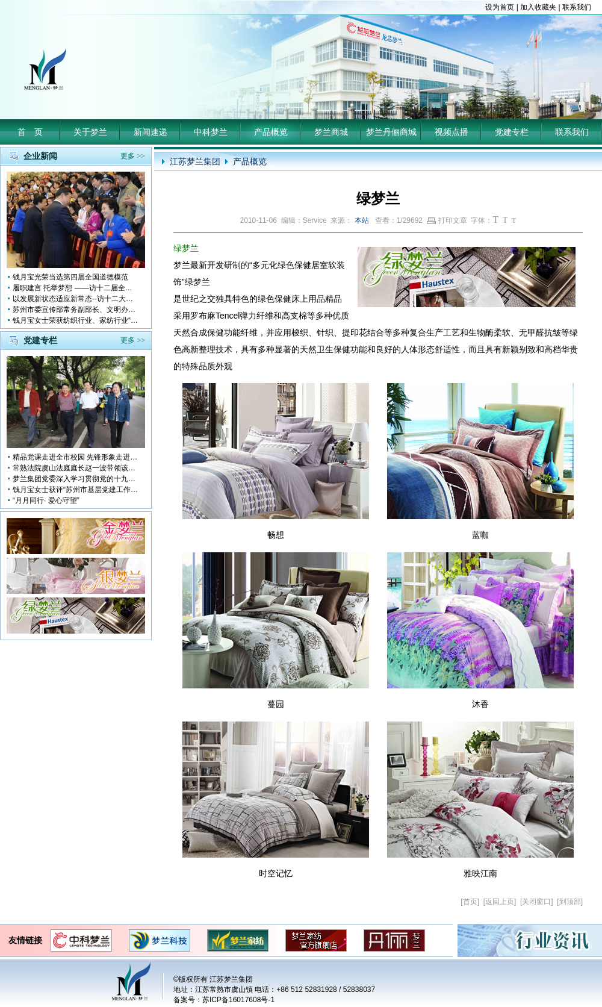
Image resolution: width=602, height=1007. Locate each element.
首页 (470, 901)
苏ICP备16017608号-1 (238, 1000)
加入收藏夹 (538, 7)
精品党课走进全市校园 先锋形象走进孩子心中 (76, 457)
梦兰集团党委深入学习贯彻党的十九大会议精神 (76, 479)
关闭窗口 (536, 901)
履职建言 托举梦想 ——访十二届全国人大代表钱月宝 (76, 288)
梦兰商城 (331, 132)
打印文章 (447, 220)
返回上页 (499, 901)
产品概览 (271, 132)
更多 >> (132, 156)
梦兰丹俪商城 (391, 132)
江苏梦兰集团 (195, 161)
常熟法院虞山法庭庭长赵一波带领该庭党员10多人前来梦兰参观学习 (76, 468)
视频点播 (451, 132)
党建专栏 (512, 132)
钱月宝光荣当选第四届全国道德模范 (70, 277)
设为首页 (499, 7)
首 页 (30, 132)
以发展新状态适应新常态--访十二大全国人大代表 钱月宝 (76, 299)
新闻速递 (150, 132)
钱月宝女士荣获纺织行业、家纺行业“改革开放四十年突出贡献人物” (76, 320)
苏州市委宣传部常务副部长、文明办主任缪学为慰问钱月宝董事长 (76, 309)
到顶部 (570, 901)
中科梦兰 (211, 132)
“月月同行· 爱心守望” (46, 500)
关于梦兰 (90, 132)
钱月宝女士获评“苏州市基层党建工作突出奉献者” (76, 489)
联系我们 (576, 7)
